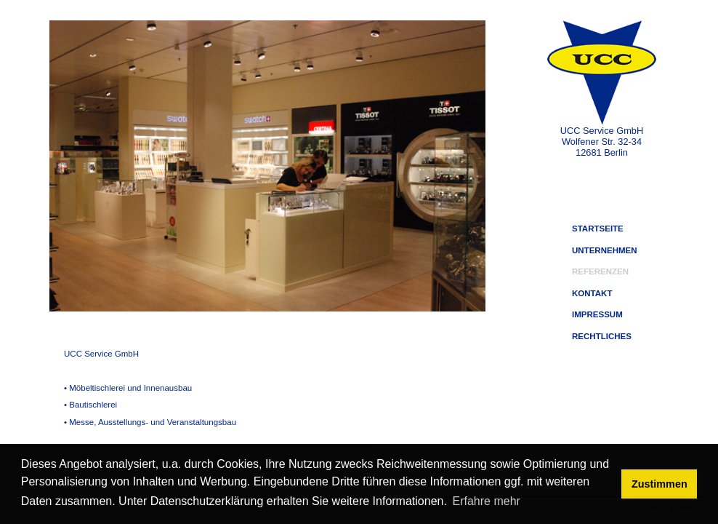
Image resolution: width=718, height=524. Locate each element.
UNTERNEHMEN (604, 250)
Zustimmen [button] (659, 484)
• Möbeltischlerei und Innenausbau (128, 388)
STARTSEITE (598, 228)
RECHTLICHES (602, 336)
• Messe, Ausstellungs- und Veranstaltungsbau (150, 422)
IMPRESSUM (597, 314)
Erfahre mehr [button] (486, 501)
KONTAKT (592, 293)
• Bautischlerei (90, 404)
